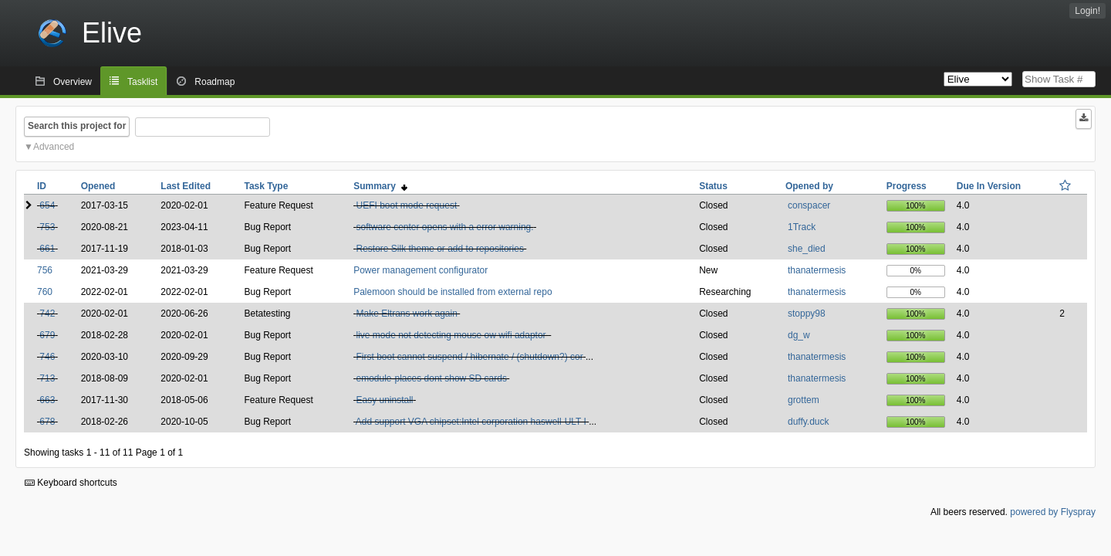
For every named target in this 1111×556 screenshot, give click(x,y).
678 (47, 421)
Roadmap (214, 81)
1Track (802, 227)
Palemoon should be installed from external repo (452, 291)
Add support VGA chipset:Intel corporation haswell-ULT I (471, 421)
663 (47, 400)
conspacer (809, 205)
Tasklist (142, 81)
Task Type (266, 186)
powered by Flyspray (1053, 512)
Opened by (809, 186)
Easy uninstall (384, 400)
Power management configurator (420, 270)
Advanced (53, 146)
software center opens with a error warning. (444, 227)
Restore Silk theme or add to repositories (439, 248)
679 (47, 335)
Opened (98, 186)
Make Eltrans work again (406, 313)
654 (47, 205)
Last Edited (185, 186)
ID (41, 186)
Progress (906, 186)
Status (713, 186)
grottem (803, 400)
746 (47, 356)
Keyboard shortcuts (71, 482)
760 (44, 291)
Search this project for (77, 125)
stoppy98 (807, 313)
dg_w (799, 335)
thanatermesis (817, 270)
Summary (380, 186)
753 (47, 227)
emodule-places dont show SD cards (431, 378)
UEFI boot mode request (406, 205)
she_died (807, 248)
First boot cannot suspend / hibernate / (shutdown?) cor (469, 356)
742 (47, 313)
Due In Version (989, 186)
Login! (1087, 10)
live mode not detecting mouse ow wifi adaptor (452, 335)
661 (47, 248)
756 (44, 270)
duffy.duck (808, 421)
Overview (72, 81)
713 (47, 378)
